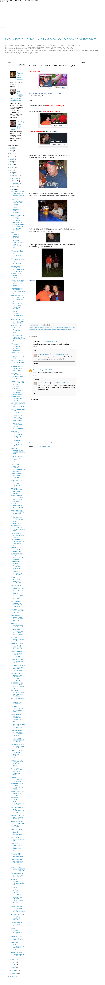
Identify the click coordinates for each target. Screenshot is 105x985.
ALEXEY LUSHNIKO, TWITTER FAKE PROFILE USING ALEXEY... (17, 434)
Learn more (3, 27)
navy (42, 329)
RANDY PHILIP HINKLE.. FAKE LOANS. (17, 275)
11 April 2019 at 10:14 (58, 383)
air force (47, 327)
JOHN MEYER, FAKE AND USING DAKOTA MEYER (18, 404)
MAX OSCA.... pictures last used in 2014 (17, 839)
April (13, 965)
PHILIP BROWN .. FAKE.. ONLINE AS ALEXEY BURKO (18, 869)
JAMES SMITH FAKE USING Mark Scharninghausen (18, 725)
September (15, 183)
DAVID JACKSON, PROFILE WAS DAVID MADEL (17, 368)
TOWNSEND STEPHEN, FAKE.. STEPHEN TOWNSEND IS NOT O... (17, 244)
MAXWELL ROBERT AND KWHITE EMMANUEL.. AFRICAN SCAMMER (17, 677)
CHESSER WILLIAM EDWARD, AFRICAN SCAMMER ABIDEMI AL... (17, 219)
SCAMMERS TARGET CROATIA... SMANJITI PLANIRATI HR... (17, 891)
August (14, 186)
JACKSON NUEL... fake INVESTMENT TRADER (18, 535)
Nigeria (46, 329)
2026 (11, 148)
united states (67, 329)
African (42, 327)
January (14, 973)
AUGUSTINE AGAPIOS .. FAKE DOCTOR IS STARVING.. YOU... (17, 771)
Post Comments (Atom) (43, 446)
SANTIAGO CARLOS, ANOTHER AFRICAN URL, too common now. (18, 468)
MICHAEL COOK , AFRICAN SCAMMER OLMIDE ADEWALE (17, 347)
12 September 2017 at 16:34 (60, 354)
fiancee (73, 327)
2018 (11, 170)
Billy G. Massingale (58, 327)
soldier (58, 329)
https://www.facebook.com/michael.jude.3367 (45, 94)
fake (70, 327)
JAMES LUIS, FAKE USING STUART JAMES (17, 661)
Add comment (34, 399)
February (14, 970)
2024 (11, 153)
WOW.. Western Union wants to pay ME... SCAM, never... (18, 793)
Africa (37, 327)
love (34, 329)
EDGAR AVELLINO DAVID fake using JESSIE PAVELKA (17, 817)
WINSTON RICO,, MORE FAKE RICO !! (18, 924)
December (15, 175)
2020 (11, 164)
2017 (11, 173)
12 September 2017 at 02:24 (49, 341)
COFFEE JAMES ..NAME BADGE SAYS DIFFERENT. (17, 624)
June (13, 959)
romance (50, 329)
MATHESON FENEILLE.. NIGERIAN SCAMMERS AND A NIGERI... (17, 801)
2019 (11, 167)
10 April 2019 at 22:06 (46, 370)
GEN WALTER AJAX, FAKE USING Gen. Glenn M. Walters (18, 321)
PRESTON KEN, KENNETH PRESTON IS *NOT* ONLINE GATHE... (17, 718)
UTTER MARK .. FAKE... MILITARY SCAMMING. (17, 639)
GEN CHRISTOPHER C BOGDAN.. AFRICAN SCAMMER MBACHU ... (17, 329)
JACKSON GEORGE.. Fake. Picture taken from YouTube (18, 746)
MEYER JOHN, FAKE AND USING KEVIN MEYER (18, 410)
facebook (66, 327)
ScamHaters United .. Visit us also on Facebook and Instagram (51, 39)
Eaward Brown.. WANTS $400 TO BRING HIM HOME (18, 505)
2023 (11, 156)
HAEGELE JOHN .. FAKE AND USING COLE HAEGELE (17, 610)
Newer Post (32, 443)
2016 (11, 976)
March (14, 967)
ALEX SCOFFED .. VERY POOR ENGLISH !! (17, 475)
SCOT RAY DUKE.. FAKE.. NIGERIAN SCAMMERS (17, 573)
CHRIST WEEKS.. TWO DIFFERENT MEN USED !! (17, 954)
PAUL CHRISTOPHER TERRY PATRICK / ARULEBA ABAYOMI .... (17, 519)
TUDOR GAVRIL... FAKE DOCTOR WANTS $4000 (17, 779)
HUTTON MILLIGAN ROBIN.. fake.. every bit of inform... (18, 854)
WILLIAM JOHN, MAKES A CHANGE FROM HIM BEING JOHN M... (17, 900)
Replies (37, 351)
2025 (11, 151)
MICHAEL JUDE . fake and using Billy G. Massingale (17, 511)
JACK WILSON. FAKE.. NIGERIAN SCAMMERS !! (17, 739)
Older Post (73, 443)
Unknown (36, 370)
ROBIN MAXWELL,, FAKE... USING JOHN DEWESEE (17, 938)
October (14, 181)
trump (62, 329)
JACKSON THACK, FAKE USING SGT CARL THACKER (17, 875)
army (50, 327)
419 (35, 327)
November (15, 178)
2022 (11, 159)
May (13, 962)
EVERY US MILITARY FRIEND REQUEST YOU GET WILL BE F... (18, 946)
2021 (11, 162)
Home (53, 443)
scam (54, 329)
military (38, 329)
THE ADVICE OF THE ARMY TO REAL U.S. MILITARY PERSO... (16, 754)
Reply (35, 346)
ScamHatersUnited (43, 354)
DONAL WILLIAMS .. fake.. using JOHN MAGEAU (17, 362)
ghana (31, 329)
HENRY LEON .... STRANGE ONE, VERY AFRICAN (17, 398)
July (13, 189)
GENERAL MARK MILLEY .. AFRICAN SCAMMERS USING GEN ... (17, 565)
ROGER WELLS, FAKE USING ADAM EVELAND (17, 549)
